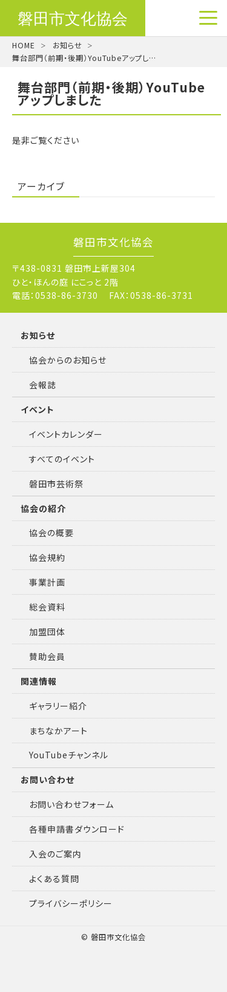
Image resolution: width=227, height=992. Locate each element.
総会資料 (47, 607)
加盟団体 (47, 632)
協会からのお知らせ (68, 360)
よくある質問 (54, 878)
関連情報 (39, 681)
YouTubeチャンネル (68, 755)
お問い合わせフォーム (71, 804)
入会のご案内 (55, 854)
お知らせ (67, 45)
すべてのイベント (62, 459)
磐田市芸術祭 (56, 484)
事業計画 (47, 582)
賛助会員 (47, 656)
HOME (23, 45)
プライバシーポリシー (71, 903)
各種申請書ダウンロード (77, 829)
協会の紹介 (43, 508)
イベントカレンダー (66, 434)
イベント (37, 409)
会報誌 (42, 385)
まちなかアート (58, 731)
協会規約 (47, 557)
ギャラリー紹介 (58, 706)
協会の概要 (51, 532)
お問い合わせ (47, 779)
